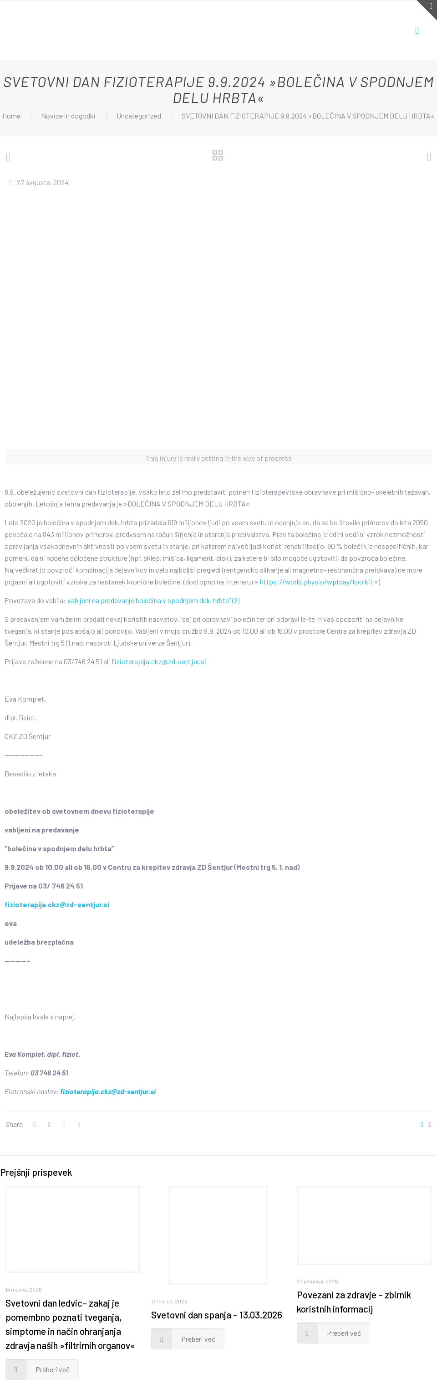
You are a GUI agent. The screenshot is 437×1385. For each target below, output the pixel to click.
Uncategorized (139, 115)
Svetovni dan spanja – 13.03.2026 (216, 1314)
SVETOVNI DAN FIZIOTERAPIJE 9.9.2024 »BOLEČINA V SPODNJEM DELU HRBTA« (308, 115)
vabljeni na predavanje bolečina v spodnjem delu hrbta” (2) (153, 600)
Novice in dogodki (68, 115)
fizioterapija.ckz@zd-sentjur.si (159, 661)
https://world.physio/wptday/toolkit (316, 581)
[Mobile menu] (417, 29)
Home (11, 115)
